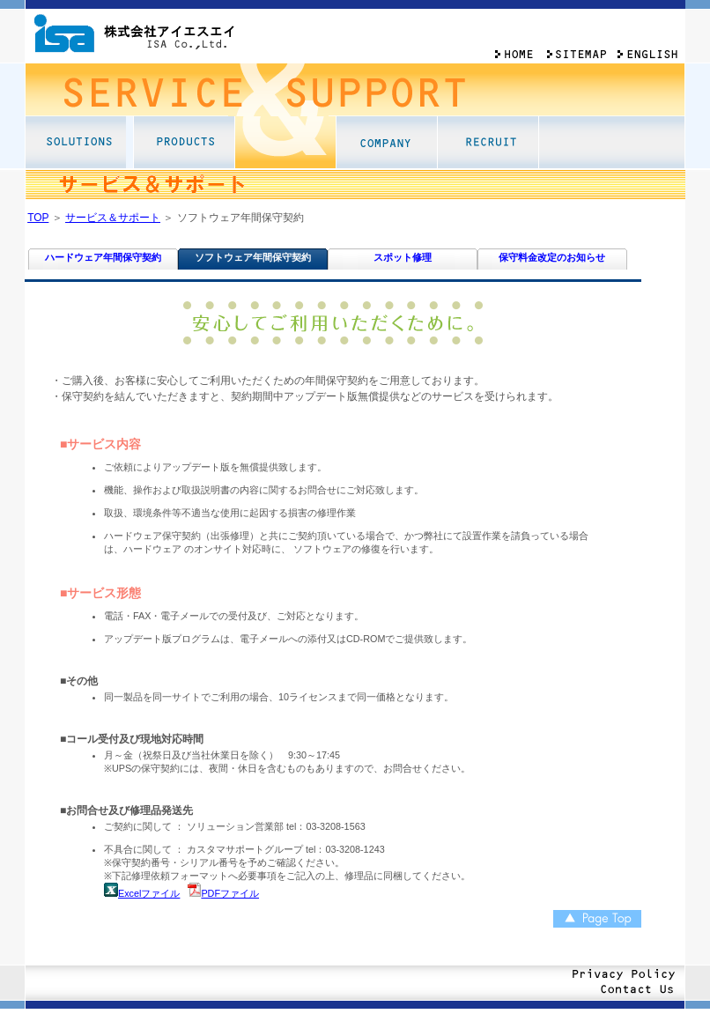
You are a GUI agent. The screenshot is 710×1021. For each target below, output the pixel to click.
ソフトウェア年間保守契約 (253, 257)
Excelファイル (149, 893)
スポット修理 (402, 257)
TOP (37, 217)
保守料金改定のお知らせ (552, 257)
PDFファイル (230, 893)
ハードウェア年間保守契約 (103, 257)
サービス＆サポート (112, 217)
